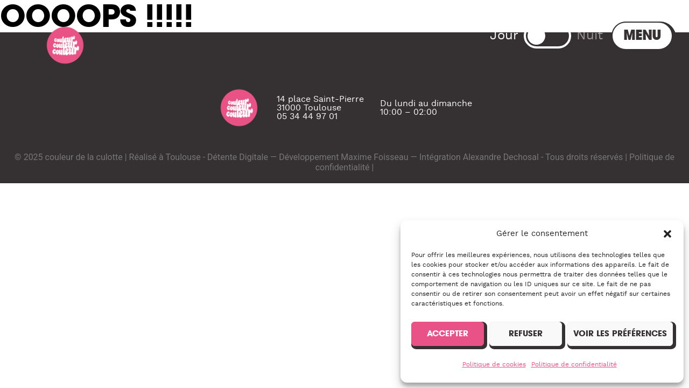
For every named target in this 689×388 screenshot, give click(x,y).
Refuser (526, 333)
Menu (557, 35)
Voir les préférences (620, 333)
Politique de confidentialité (574, 364)
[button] (667, 233)
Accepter (447, 333)
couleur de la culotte (84, 195)
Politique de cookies (494, 364)
